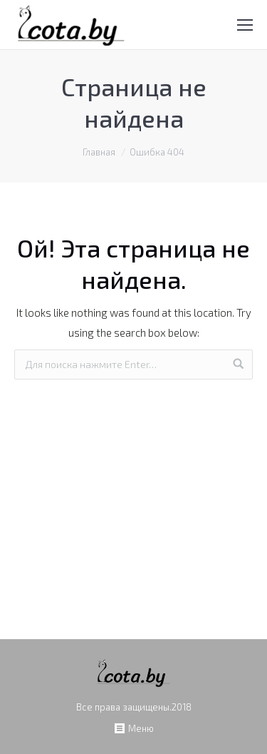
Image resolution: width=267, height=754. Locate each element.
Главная (99, 152)
